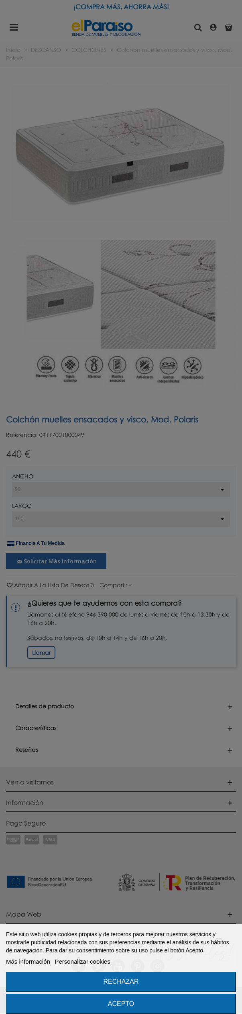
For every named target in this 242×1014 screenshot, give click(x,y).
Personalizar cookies (82, 961)
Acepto (121, 1003)
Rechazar (120, 981)
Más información (28, 961)
